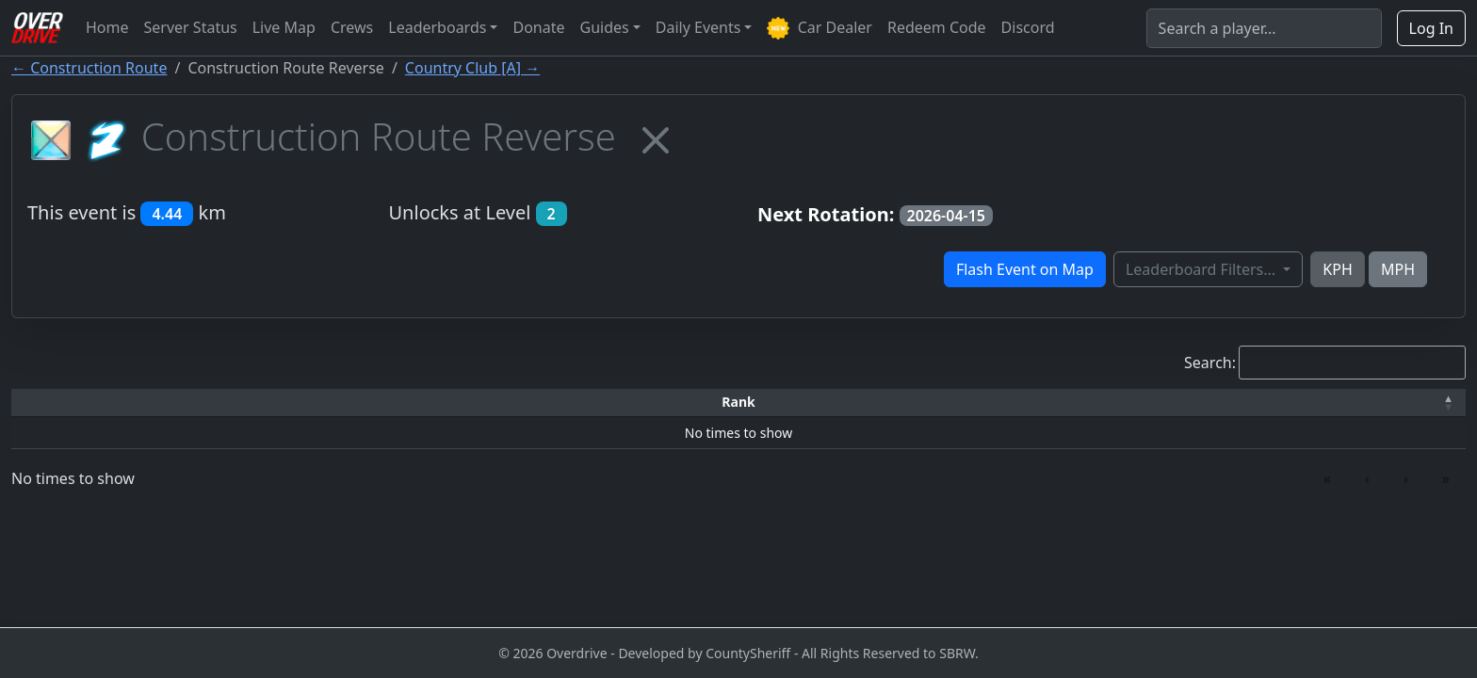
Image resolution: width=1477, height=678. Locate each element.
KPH (1337, 269)
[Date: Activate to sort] (1178, 402)
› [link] (1406, 478)
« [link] (1327, 478)
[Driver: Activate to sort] (262, 402)
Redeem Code (936, 27)
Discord (1028, 27)
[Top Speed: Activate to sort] (766, 402)
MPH (1398, 269)
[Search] (1264, 28)
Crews (352, 27)
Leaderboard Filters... (1202, 269)
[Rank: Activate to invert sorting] (91, 402)
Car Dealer (819, 28)
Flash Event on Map (1025, 269)
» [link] (1446, 478)
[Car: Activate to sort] (576, 402)
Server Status (190, 27)
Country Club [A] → (472, 67)
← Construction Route (89, 67)
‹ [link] (1367, 478)
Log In (1431, 28)
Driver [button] (262, 402)
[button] (92, 403)
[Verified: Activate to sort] (1361, 402)
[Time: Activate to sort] (432, 402)
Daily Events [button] (698, 27)
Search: (1210, 362)
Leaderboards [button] (437, 27)
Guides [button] (604, 27)
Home (107, 27)
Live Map (284, 27)
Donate (538, 27)
